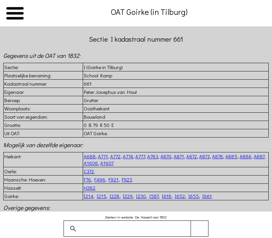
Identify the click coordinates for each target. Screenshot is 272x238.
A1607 (106, 163)
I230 (141, 196)
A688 (90, 156)
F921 (113, 179)
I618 (166, 196)
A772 (115, 156)
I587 (154, 196)
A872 (191, 156)
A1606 (91, 163)
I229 (128, 196)
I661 (207, 196)
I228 (114, 196)
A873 (204, 156)
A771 (103, 156)
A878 (217, 156)
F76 (87, 179)
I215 (101, 196)
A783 (152, 156)
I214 (88, 196)
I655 (193, 196)
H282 (89, 187)
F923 (127, 179)
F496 (99, 179)
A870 (165, 156)
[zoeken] (134, 229)
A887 (259, 156)
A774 (128, 156)
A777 (140, 156)
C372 (89, 171)
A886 (245, 156)
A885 (231, 156)
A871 (179, 156)
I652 (180, 196)
